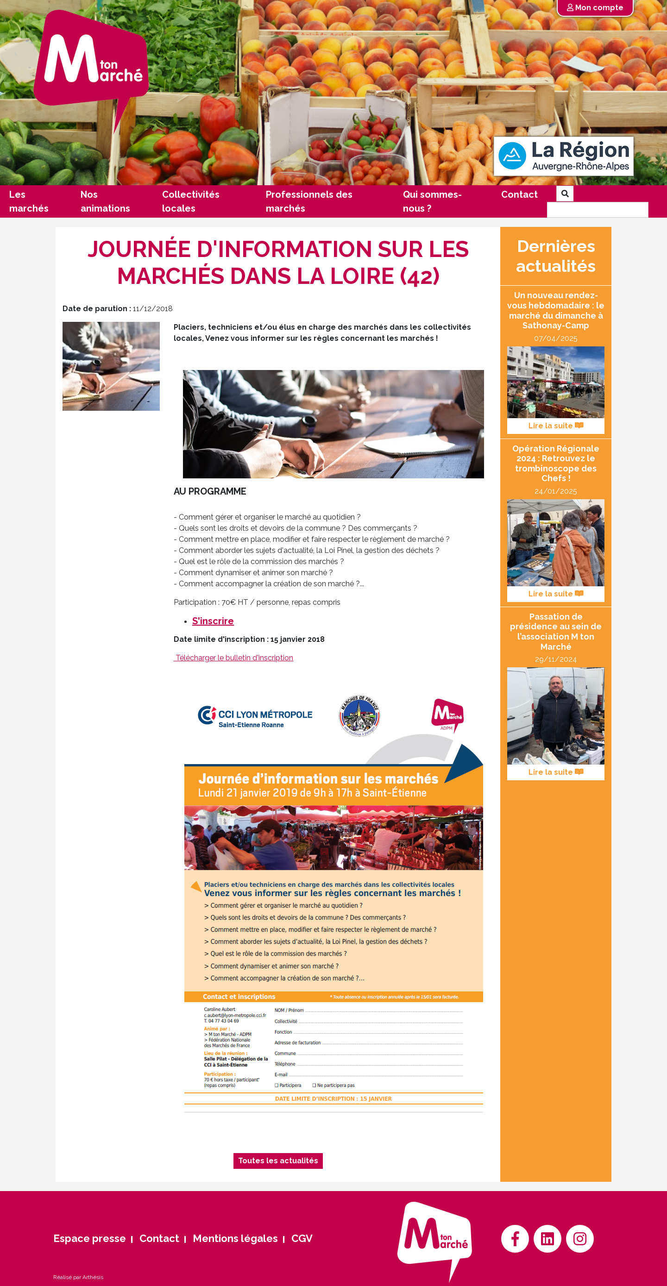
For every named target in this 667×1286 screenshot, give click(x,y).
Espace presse (89, 1238)
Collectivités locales (191, 201)
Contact (519, 194)
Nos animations (105, 201)
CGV (302, 1238)
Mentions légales (235, 1238)
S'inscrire (213, 621)
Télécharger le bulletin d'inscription (234, 657)
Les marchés (29, 201)
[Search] (597, 210)
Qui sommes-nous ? (432, 201)
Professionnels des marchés (309, 201)
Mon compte (595, 7)
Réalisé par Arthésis (78, 1277)
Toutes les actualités (278, 1160)
